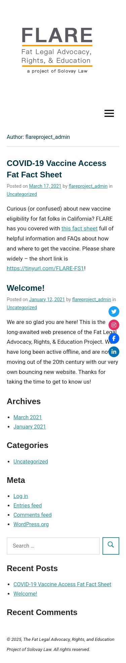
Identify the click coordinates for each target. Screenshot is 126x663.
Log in (20, 496)
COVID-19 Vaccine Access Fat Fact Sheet (62, 584)
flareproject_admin (88, 186)
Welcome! (26, 287)
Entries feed (27, 505)
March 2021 (27, 417)
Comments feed (32, 515)
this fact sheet (79, 228)
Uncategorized (22, 194)
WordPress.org (31, 524)
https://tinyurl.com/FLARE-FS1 (45, 268)
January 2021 (29, 427)
